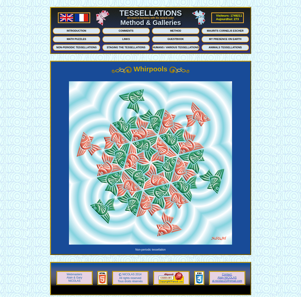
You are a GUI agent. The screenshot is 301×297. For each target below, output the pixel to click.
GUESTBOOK (175, 39)
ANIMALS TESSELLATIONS (225, 47)
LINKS (126, 39)
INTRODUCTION (76, 30)
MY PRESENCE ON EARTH (225, 39)
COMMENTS (126, 30)
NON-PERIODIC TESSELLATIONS (76, 47)
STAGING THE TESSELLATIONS (126, 47)
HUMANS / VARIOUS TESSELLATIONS (175, 47)
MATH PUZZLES (76, 39)
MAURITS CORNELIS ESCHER (225, 30)
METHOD (175, 30)
